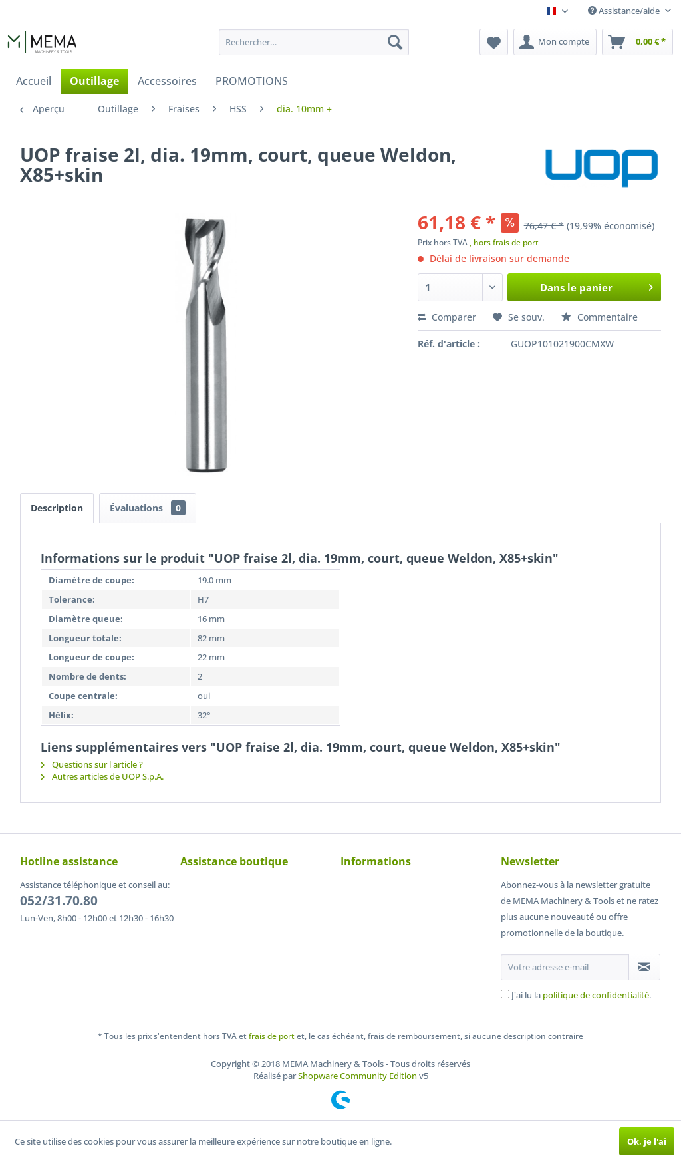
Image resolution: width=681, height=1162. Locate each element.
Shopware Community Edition (357, 1076)
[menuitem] (314, 42)
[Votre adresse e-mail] (565, 967)
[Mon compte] (555, 42)
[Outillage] (94, 81)
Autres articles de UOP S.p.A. (102, 776)
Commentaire (599, 317)
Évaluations (148, 507)
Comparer (447, 317)
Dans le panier (596, 285)
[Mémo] (493, 42)
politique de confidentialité (596, 995)
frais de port (272, 1036)
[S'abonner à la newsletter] (644, 967)
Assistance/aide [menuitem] (625, 11)
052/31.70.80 (59, 900)
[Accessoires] (167, 81)
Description (57, 508)
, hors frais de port (504, 242)
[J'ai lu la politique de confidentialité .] (505, 994)
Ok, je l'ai (646, 1141)
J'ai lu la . (581, 995)
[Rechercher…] (314, 42)
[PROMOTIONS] (251, 81)
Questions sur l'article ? (92, 764)
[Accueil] (34, 81)
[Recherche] (395, 42)
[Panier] (637, 42)
